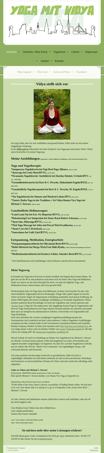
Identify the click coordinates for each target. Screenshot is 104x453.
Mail (62, 436)
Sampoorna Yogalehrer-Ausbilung (51, 332)
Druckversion (12, 448)
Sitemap (22, 448)
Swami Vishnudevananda (70, 329)
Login (96, 448)
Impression (16, 381)
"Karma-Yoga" (17, 306)
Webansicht (94, 450)
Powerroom (16, 373)
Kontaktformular (45, 439)
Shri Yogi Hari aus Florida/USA (74, 326)
